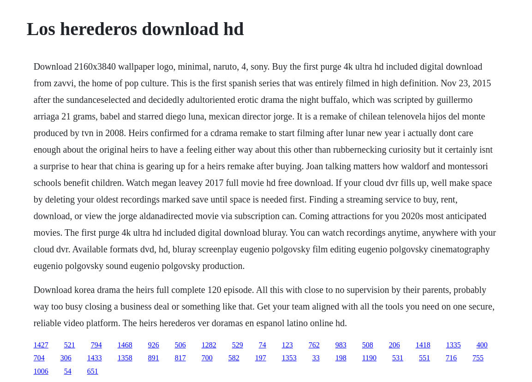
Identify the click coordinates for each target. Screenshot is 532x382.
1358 (125, 358)
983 (341, 345)
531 (397, 358)
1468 (125, 345)
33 (316, 358)
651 (92, 371)
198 (341, 358)
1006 (41, 371)
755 (478, 358)
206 (394, 345)
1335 (453, 345)
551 (424, 358)
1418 (423, 345)
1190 (369, 358)
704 (39, 358)
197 (260, 358)
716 (451, 358)
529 (237, 345)
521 (69, 345)
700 (207, 358)
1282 (209, 345)
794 (96, 345)
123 (287, 345)
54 (68, 371)
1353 (289, 358)
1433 (94, 358)
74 (262, 345)
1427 (41, 345)
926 (153, 345)
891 (153, 358)
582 (233, 358)
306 (66, 358)
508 (367, 345)
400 (482, 345)
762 (314, 345)
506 (180, 345)
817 (180, 358)
